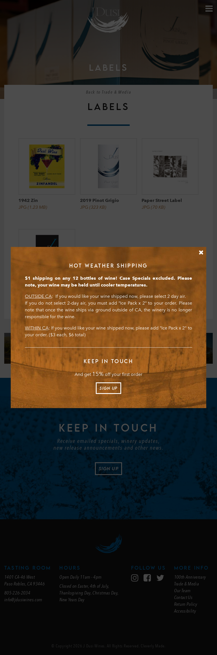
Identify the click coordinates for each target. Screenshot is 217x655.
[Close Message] (201, 252)
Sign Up (108, 388)
